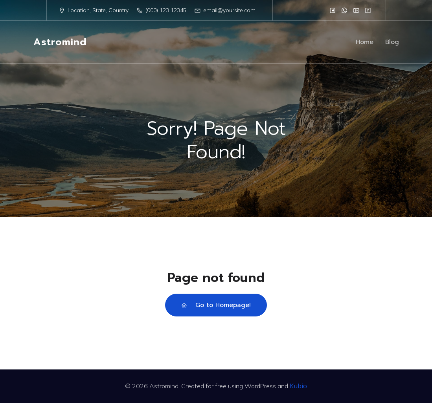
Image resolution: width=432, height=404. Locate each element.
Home (364, 42)
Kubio (298, 386)
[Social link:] (332, 10)
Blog (392, 42)
